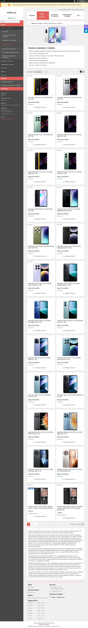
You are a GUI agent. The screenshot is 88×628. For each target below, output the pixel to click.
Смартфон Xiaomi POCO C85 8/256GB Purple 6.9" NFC (39, 358)
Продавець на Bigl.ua (44, 624)
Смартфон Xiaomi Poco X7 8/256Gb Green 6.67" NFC (40, 135)
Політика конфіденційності (53, 626)
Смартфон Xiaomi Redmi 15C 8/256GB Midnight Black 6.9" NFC (68, 284)
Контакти (4, 68)
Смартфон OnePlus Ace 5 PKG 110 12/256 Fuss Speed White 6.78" (69, 470)
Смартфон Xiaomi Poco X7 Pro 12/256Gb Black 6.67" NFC (69, 135)
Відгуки (3, 71)
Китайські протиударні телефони (8, 35)
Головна (32, 15)
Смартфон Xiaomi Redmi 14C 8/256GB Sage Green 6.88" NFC (41, 247)
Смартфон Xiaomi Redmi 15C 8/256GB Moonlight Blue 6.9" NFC (39, 321)
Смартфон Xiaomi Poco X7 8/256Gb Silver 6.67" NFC (69, 98)
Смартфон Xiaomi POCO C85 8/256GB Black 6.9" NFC (70, 395)
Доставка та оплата (7, 61)
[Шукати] (21, 21)
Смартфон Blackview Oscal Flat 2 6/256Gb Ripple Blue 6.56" (69, 433)
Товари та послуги (6, 28)
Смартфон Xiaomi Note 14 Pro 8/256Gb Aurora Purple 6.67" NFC (39, 284)
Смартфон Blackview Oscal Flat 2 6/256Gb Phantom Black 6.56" (40, 433)
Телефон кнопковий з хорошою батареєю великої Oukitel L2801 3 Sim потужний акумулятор (70, 508)
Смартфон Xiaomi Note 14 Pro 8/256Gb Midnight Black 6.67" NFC (69, 247)
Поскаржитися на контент (39, 626)
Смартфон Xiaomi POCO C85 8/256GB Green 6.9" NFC (39, 395)
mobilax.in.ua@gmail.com (8, 119)
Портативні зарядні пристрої (10, 52)
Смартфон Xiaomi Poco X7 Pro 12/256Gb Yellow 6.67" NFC (40, 172)
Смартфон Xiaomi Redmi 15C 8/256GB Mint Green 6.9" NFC (70, 321)
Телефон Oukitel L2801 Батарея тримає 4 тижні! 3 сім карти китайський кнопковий (40, 507)
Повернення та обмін (7, 64)
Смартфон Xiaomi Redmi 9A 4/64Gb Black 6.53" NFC (40, 209)
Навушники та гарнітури (9, 40)
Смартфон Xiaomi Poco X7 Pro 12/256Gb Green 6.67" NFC (69, 172)
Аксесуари (5, 31)
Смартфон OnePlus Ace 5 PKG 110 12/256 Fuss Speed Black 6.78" (40, 470)
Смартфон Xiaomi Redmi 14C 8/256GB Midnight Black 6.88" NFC (68, 209)
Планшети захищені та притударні (8, 56)
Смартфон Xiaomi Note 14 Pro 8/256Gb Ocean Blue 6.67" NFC (69, 358)
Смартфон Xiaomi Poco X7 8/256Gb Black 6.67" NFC (40, 98)
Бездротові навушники (9, 49)
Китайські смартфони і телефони (8, 44)
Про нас (3, 75)
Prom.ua (52, 623)
